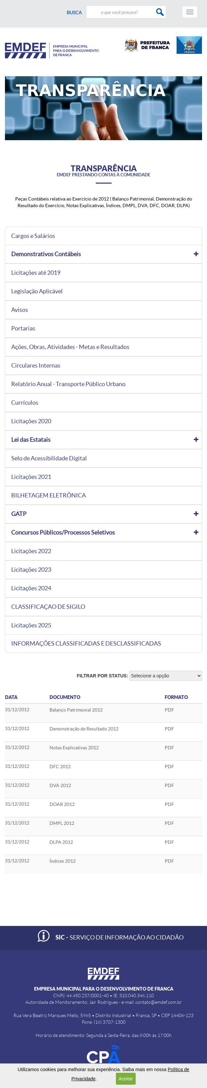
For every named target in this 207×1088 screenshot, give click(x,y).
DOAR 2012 (62, 804)
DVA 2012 (60, 785)
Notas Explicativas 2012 (74, 747)
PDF (169, 710)
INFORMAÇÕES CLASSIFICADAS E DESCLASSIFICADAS (86, 644)
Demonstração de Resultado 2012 (84, 728)
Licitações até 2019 (35, 273)
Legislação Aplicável (37, 291)
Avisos (19, 310)
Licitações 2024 (31, 588)
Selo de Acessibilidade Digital (49, 458)
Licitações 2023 (31, 570)
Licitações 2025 (31, 625)
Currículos (24, 403)
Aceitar (126, 1078)
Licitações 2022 (31, 551)
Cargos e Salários (33, 236)
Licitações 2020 (31, 421)
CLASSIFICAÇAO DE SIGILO (48, 607)
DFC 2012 (60, 766)
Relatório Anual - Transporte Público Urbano (68, 384)
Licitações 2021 (31, 477)
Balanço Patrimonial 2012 (76, 710)
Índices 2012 (63, 861)
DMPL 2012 (62, 823)
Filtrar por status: (102, 675)
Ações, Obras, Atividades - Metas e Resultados (70, 347)
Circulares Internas (35, 366)
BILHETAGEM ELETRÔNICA (48, 495)
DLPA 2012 (61, 842)
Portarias (23, 328)
